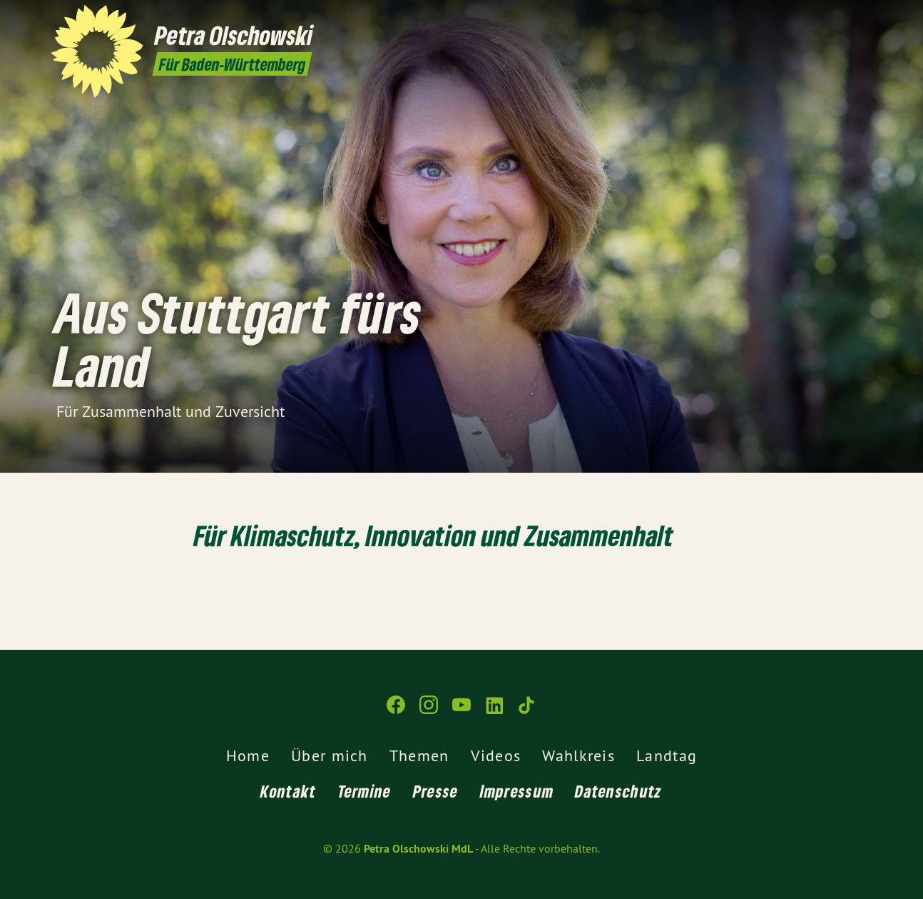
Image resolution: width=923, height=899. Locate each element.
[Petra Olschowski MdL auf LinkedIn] (843, 19)
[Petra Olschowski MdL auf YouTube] (821, 19)
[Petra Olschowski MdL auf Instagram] (800, 19)
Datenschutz (618, 790)
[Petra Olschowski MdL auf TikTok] (864, 19)
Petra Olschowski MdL (418, 848)
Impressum (517, 790)
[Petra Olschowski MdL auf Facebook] (779, 19)
